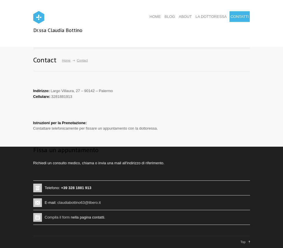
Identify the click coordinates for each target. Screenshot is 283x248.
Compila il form (57, 217)
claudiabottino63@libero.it (79, 202)
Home (66, 60)
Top (243, 242)
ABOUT (185, 16)
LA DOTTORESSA (211, 16)
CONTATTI (239, 16)
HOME (155, 16)
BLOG (169, 16)
